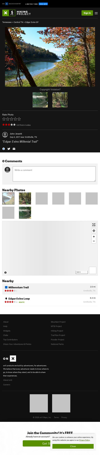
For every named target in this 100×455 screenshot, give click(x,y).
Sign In (87, 13)
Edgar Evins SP (31, 22)
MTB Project (56, 326)
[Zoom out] (94, 241)
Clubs (5, 335)
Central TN (18, 22)
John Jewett (16, 133)
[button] (3, 148)
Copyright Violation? (50, 89)
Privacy (64, 417)
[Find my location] (94, 230)
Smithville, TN (31, 137)
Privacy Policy (84, 440)
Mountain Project (58, 322)
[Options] (92, 270)
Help (5, 326)
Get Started (50, 443)
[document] (73, 442)
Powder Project (57, 339)
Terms (56, 417)
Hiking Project (57, 331)
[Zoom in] (94, 236)
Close (73, 446)
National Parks (57, 344)
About (5, 322)
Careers (6, 384)
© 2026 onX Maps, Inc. (42, 417)
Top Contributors (10, 339)
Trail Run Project (58, 335)
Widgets (6, 331)
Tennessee (7, 22)
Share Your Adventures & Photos (17, 344)
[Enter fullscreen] (94, 225)
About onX (7, 380)
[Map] (50, 248)
